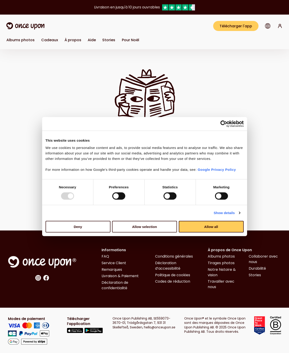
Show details (224, 213)
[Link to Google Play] (93, 331)
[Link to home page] (25, 26)
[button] (268, 26)
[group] (144, 7)
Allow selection (144, 226)
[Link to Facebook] (46, 278)
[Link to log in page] (280, 26)
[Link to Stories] (108, 40)
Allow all (211, 226)
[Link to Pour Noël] (130, 40)
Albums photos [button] (20, 40)
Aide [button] (92, 40)
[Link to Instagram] (38, 278)
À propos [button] (72, 40)
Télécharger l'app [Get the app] (236, 26)
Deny (78, 226)
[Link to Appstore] (75, 331)
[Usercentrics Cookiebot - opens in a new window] (224, 123)
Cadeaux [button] (49, 40)
